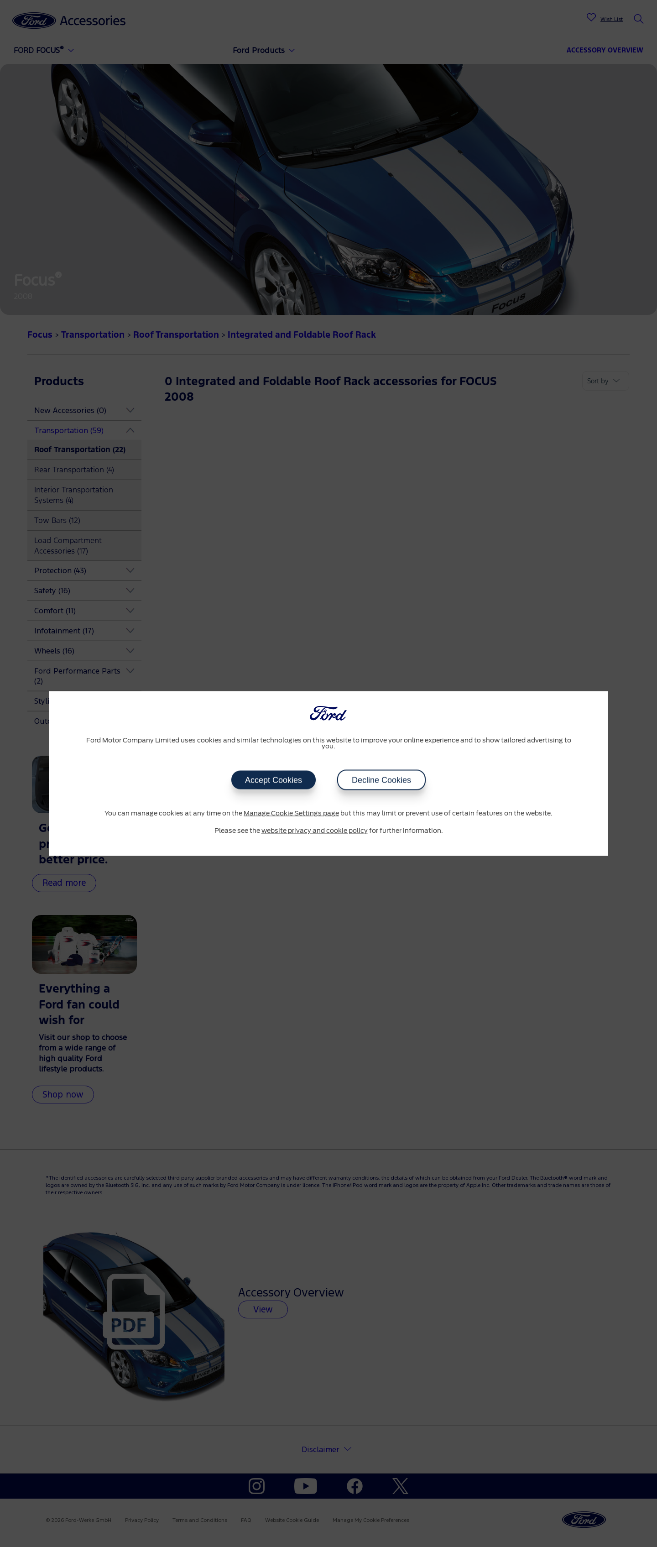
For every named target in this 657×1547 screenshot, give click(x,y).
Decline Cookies (381, 780)
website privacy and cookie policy (314, 830)
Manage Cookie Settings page (291, 813)
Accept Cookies (273, 780)
